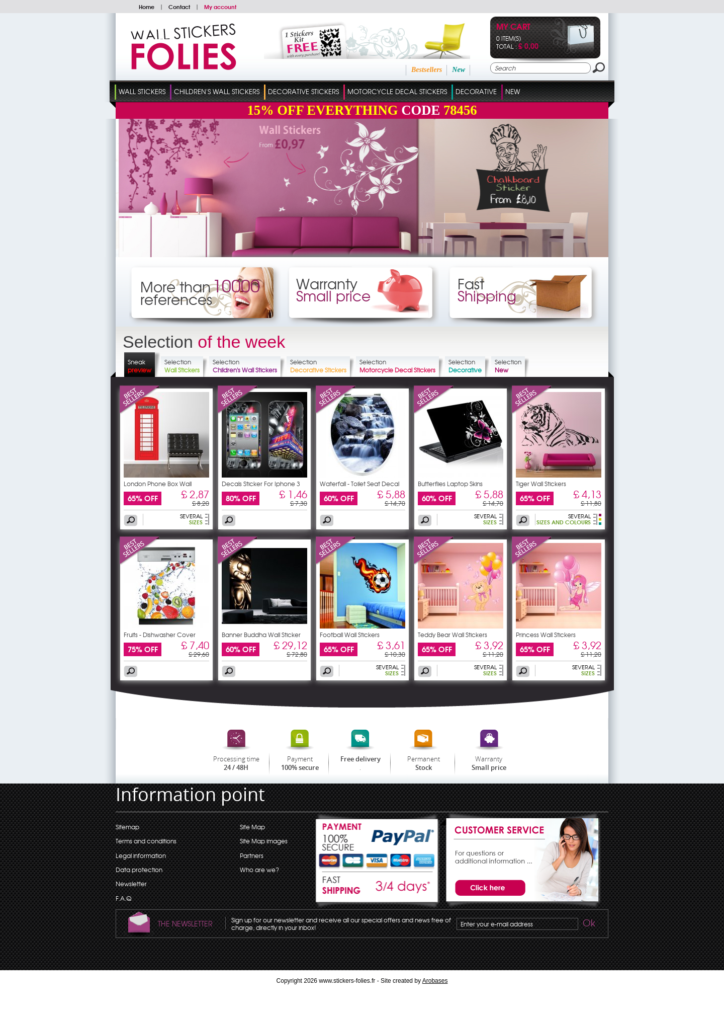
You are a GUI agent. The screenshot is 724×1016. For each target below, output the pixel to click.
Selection (182, 365)
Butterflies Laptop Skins (450, 483)
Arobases (435, 980)
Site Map (252, 826)
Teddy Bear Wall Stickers (452, 634)
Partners (251, 855)
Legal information (141, 855)
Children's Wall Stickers (216, 91)
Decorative (476, 91)
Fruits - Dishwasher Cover (160, 634)
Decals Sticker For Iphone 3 (261, 483)
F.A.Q (123, 898)
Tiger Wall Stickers (541, 483)
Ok (588, 924)
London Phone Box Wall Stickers (158, 486)
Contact (179, 6)
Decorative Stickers (303, 91)
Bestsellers (426, 69)
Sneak (139, 365)
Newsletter (131, 883)
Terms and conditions (146, 840)
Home (146, 6)
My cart (513, 27)
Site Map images (264, 840)
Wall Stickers (142, 91)
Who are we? (259, 869)
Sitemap (127, 826)
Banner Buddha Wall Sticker (261, 634)
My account (220, 6)
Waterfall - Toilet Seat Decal (359, 483)
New (458, 69)
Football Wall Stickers (350, 634)
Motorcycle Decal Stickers (397, 91)
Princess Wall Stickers (546, 634)
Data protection (139, 869)
